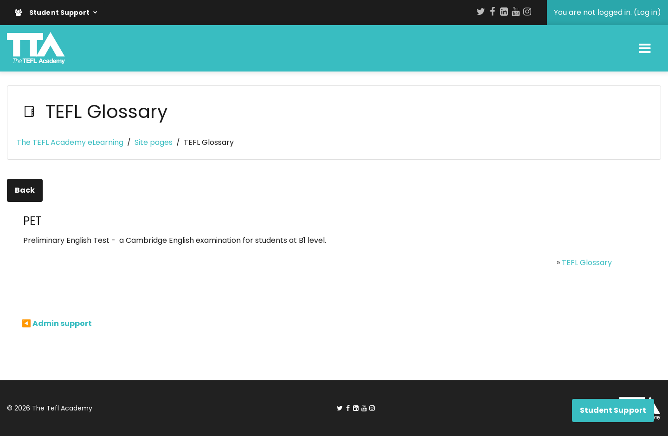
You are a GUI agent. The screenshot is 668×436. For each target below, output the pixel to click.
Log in (647, 12)
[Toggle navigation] (645, 48)
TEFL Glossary (587, 262)
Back (25, 190)
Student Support (53, 12)
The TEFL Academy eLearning (70, 142)
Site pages (154, 142)
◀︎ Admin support (57, 323)
